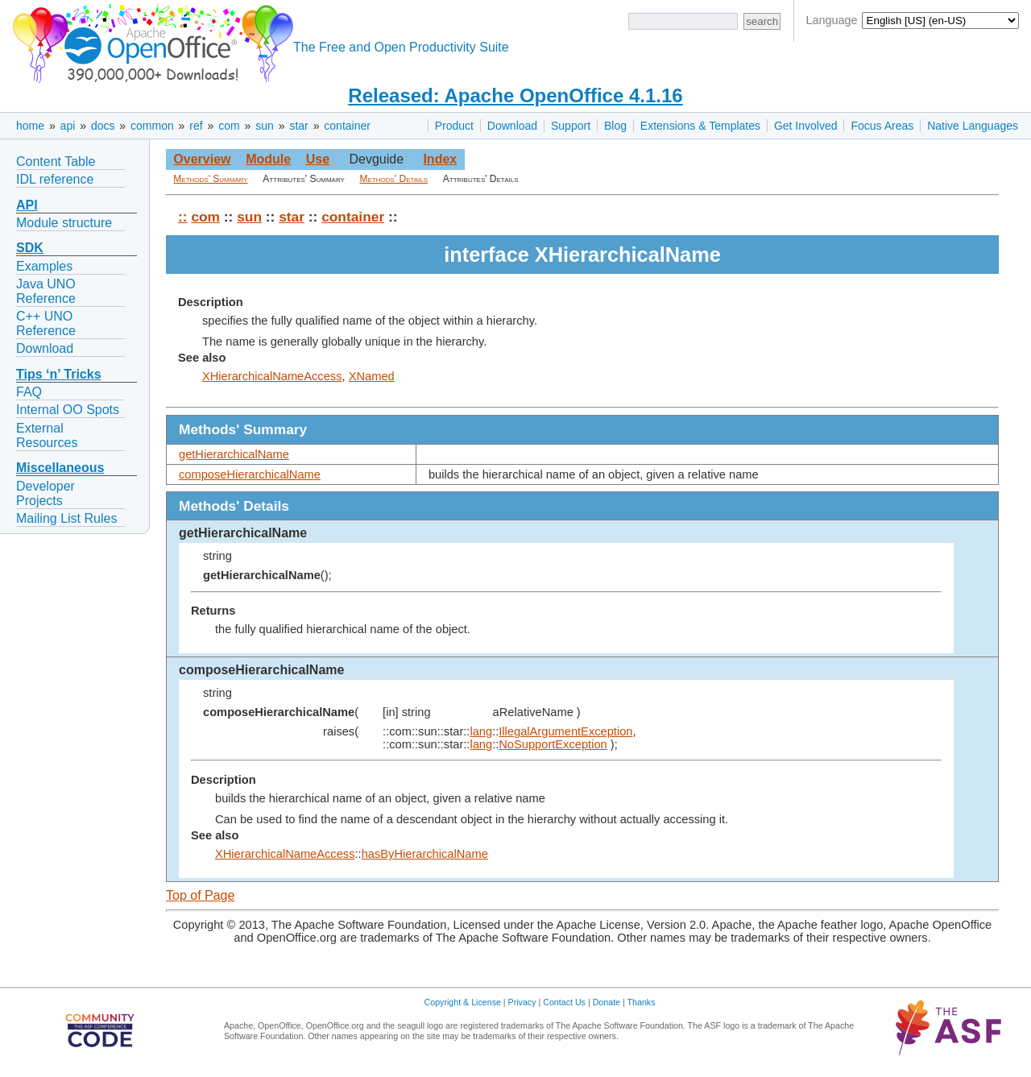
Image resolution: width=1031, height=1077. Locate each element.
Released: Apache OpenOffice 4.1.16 (515, 95)
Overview (201, 159)
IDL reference (54, 179)
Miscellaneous (60, 467)
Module (268, 159)
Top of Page (200, 895)
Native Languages (972, 125)
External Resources (46, 435)
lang (481, 731)
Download (512, 125)
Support (570, 125)
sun (264, 125)
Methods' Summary (210, 178)
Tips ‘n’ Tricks (58, 374)
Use (317, 159)
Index (440, 159)
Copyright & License (462, 1002)
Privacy (522, 1002)
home (30, 125)
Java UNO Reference (46, 291)
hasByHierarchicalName (425, 853)
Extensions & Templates (700, 125)
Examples (44, 266)
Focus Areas (882, 125)
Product (454, 125)
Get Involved (806, 125)
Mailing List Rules (66, 518)
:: (183, 217)
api (68, 125)
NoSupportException (553, 744)
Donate (606, 1002)
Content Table (55, 161)
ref (195, 125)
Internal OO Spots (67, 409)
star (298, 125)
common (152, 125)
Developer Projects (45, 493)
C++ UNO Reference (46, 323)
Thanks (641, 1002)
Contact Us (564, 1002)
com (228, 125)
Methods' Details (394, 178)
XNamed (372, 376)
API (27, 205)
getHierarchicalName (234, 454)
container (347, 125)
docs (103, 125)
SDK (29, 248)
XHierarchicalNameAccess (272, 376)
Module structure (64, 223)
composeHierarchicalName (250, 474)
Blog (615, 125)
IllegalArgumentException (565, 731)
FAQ (29, 392)
